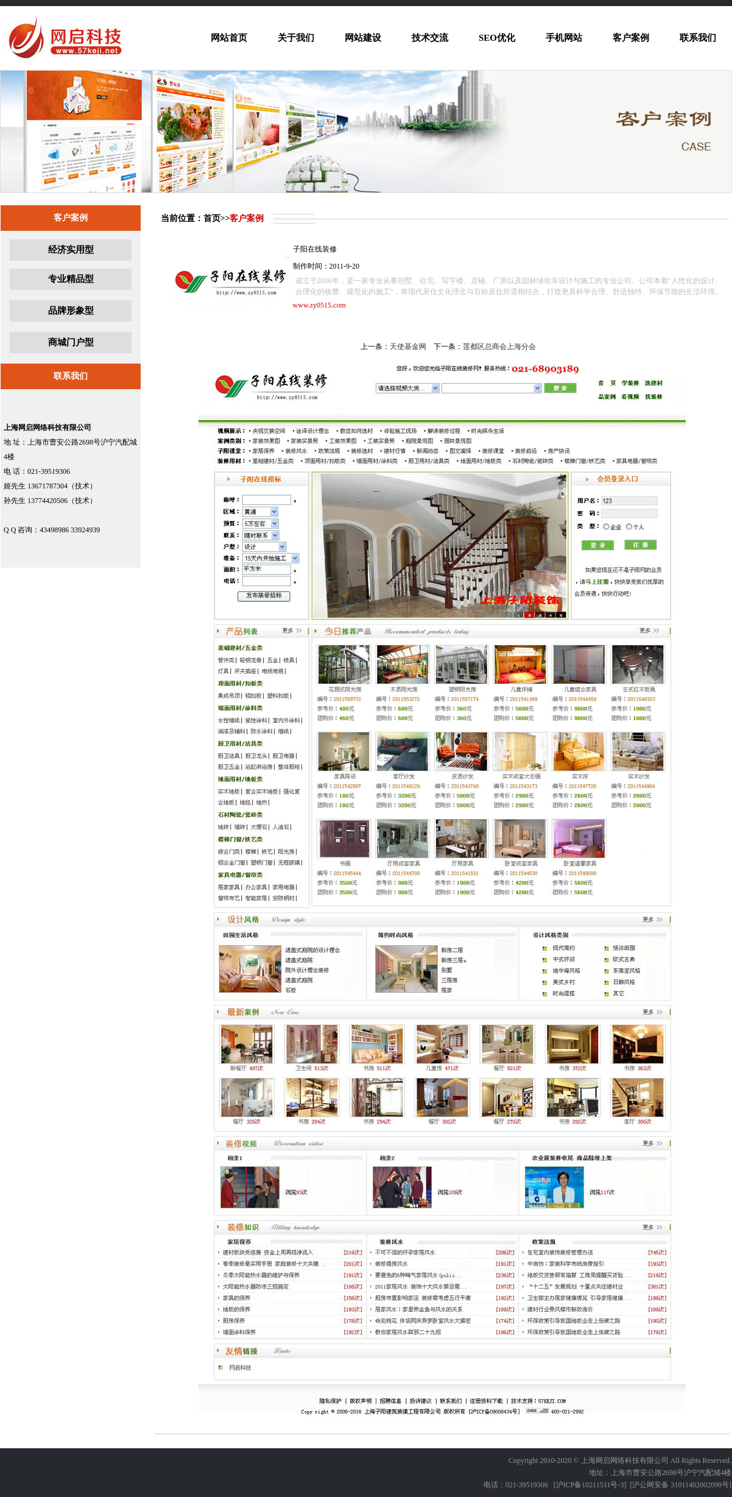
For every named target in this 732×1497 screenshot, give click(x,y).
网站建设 (363, 38)
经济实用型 (71, 250)
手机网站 (564, 38)
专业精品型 (71, 279)
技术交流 (430, 38)
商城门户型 (71, 342)
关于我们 (296, 38)
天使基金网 (408, 346)
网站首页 (229, 38)
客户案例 (631, 38)
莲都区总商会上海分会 (499, 346)
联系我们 (698, 38)
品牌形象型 (71, 310)
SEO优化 (497, 38)
